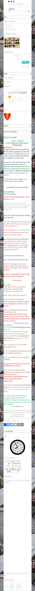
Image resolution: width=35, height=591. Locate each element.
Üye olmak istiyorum (25, 67)
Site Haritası (7, 82)
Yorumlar (7, 420)
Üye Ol (9, 4)
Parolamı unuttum (26, 65)
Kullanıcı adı (17, 56)
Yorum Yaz (16, 420)
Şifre (19, 59)
